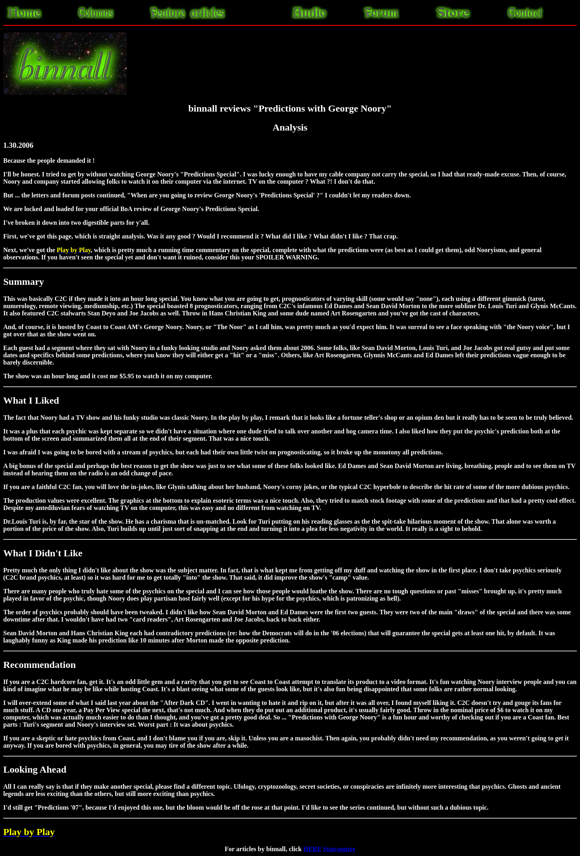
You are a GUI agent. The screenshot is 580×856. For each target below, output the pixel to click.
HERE (312, 849)
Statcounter (339, 849)
